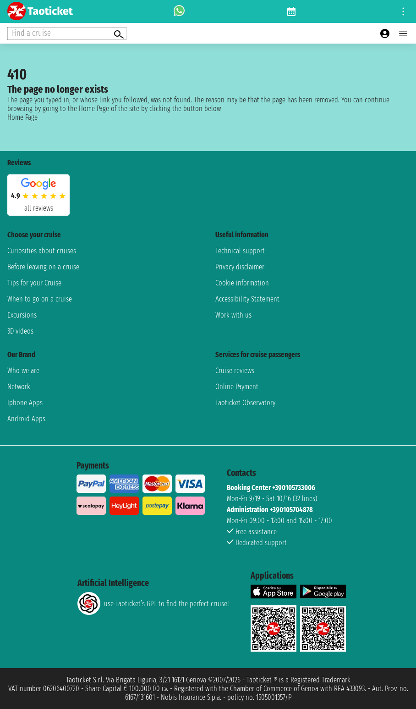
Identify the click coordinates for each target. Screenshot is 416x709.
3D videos (20, 331)
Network (18, 386)
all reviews (38, 208)
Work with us (233, 315)
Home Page (22, 117)
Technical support (240, 250)
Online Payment (236, 386)
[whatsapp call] (179, 11)
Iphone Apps (25, 402)
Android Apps (26, 418)
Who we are (23, 370)
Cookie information (242, 283)
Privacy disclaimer (239, 266)
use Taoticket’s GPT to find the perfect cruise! (153, 603)
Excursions (22, 315)
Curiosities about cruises (41, 250)
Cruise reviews (234, 370)
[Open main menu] (403, 33)
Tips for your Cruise (34, 283)
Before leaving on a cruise (43, 266)
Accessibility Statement (247, 299)
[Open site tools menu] (403, 11)
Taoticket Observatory (245, 402)
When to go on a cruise (39, 299)
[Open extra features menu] (66, 33)
